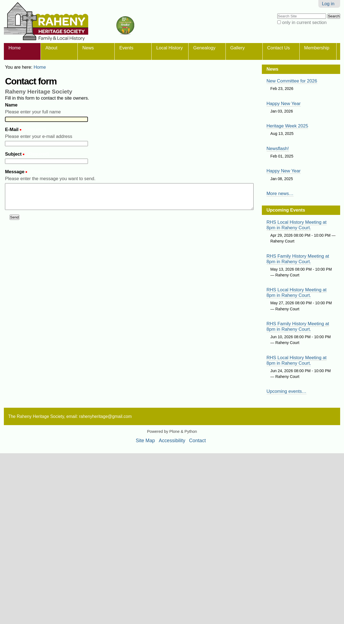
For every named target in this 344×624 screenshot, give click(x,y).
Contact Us (278, 47)
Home (15, 47)
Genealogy (204, 47)
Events (126, 47)
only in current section (304, 22)
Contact (197, 440)
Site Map (145, 440)
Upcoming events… (287, 391)
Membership (316, 47)
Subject (14, 154)
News (88, 47)
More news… (280, 193)
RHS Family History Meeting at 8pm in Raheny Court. (298, 259)
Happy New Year (284, 103)
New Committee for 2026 (292, 81)
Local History (169, 47)
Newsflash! (278, 148)
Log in (328, 3)
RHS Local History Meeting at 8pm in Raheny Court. (297, 225)
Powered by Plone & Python (172, 431)
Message (15, 171)
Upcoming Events (286, 210)
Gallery (237, 47)
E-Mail (12, 129)
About (51, 47)
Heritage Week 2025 (287, 126)
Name (11, 105)
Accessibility (172, 440)
